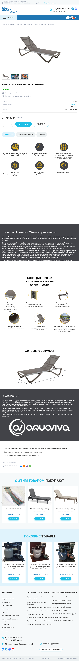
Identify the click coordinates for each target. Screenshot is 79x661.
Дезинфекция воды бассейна (61, 603)
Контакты (5, 631)
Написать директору (51, 650)
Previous (2, 502)
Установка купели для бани (36, 614)
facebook (3, 649)
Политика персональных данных (67, 658)
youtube (13, 649)
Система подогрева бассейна (61, 600)
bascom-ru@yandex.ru (51, 644)
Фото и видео (6, 602)
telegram (72, 8)
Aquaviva (74, 104)
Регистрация (52, 3)
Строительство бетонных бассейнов (39, 607)
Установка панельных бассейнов (37, 611)
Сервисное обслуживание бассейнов (39, 621)
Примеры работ (7, 605)
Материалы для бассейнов (60, 617)
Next (76, 502)
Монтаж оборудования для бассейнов (39, 617)
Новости (4, 612)
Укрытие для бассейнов (60, 610)
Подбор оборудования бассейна (62, 620)
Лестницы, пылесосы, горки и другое (64, 614)
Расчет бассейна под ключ (10, 615)
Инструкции (5, 609)
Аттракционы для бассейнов (61, 607)
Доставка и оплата (8, 627)
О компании (5, 624)
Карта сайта (45, 658)
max (76, 8)
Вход (45, 3)
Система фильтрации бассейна (62, 597)
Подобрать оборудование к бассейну (18, 96)
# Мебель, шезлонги (9, 462)
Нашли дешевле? (11, 93)
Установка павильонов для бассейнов (39, 624)
